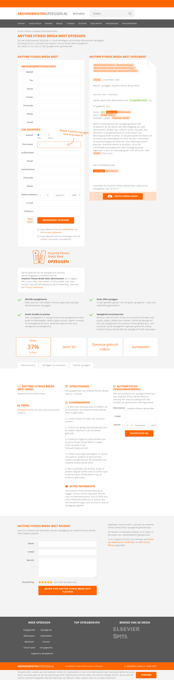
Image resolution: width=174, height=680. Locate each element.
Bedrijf (29, 71)
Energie (59, 23)
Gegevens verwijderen (42, 653)
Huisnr (29, 97)
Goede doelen (35, 23)
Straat (30, 88)
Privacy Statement (34, 287)
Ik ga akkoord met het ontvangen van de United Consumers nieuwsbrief (58, 238)
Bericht (30, 560)
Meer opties (30, 220)
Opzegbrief (46, 629)
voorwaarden (67, 229)
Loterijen (70, 23)
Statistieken (46, 635)
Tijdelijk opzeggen (81, 365)
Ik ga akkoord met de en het (57, 231)
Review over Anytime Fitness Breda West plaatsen (67, 590)
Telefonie (82, 23)
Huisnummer (28, 169)
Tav (31, 80)
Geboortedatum (28, 194)
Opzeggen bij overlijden (54, 365)
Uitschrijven (29, 647)
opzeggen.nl (43, 13)
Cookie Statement (107, 677)
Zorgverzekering (129, 23)
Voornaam (27, 144)
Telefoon (28, 211)
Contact (46, 641)
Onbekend (23, 409)
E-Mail (117, 416)
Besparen (79, 13)
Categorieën (29, 629)
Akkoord (146, 674)
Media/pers (29, 635)
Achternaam (27, 152)
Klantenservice (28, 365)
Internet (21, 23)
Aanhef (29, 135)
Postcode (28, 105)
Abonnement (118, 407)
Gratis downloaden (123, 196)
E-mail (30, 202)
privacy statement (53, 232)
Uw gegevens (46, 647)
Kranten (48, 23)
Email (30, 122)
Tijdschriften (96, 23)
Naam (31, 543)
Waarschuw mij (139, 433)
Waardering (28, 582)
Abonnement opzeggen (56, 220)
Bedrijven (29, 641)
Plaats (30, 113)
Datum (117, 424)
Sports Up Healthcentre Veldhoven (131, 541)
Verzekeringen (112, 23)
